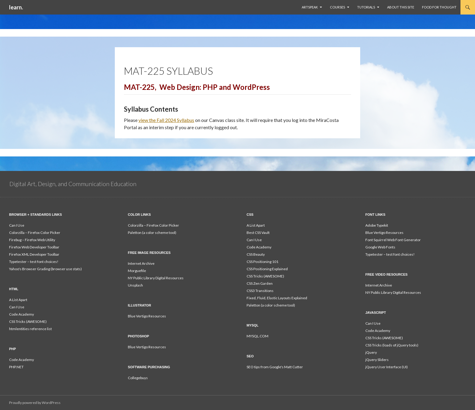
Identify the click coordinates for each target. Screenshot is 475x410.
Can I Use (16, 225)
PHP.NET (16, 367)
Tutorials (366, 7)
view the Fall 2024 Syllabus (166, 120)
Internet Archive (141, 263)
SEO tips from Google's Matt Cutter (275, 367)
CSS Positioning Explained (267, 269)
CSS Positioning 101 (262, 261)
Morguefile (137, 270)
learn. (16, 7)
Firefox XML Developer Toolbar (34, 254)
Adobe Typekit (376, 225)
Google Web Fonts (380, 247)
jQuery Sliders (377, 359)
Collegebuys (138, 378)
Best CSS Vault (258, 232)
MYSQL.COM (257, 336)
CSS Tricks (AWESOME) (265, 276)
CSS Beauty (256, 254)
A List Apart (256, 225)
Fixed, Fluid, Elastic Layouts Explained (277, 298)
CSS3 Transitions (260, 290)
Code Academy (259, 247)
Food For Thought (439, 7)
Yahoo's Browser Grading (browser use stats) (45, 269)
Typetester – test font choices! (33, 261)
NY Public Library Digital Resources (156, 278)
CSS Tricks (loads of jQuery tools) (391, 345)
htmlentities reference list (30, 328)
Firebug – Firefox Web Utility (32, 240)
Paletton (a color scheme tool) (152, 232)
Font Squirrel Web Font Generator (393, 240)
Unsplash (135, 285)
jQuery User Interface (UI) (386, 367)
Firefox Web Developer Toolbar (34, 247)
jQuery (371, 352)
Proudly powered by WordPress (35, 402)
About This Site (400, 7)
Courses (337, 7)
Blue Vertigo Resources (384, 232)
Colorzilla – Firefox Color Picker (34, 232)
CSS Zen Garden (260, 283)
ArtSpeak (310, 7)
